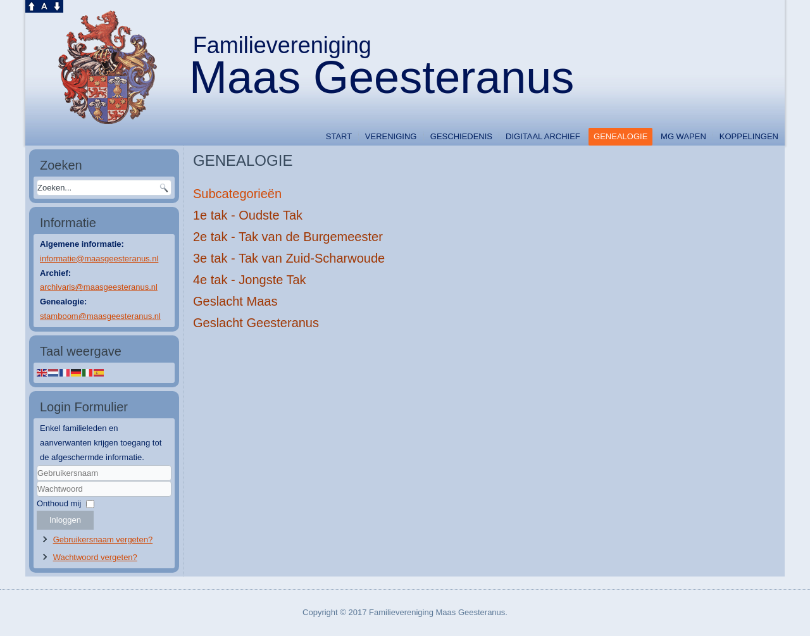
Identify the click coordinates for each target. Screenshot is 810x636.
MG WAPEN (683, 136)
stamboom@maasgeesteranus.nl (100, 316)
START (339, 136)
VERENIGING (391, 136)
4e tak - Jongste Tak (249, 280)
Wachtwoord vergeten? (95, 557)
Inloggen (65, 520)
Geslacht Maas (235, 301)
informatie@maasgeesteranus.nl (99, 258)
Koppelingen (749, 136)
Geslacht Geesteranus (256, 323)
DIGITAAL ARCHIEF (543, 136)
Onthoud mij (59, 503)
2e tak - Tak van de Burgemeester (288, 237)
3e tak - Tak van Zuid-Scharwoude (289, 258)
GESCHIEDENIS (461, 136)
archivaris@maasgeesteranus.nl (99, 287)
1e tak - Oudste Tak (247, 215)
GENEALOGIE (620, 136)
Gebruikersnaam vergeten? (103, 539)
